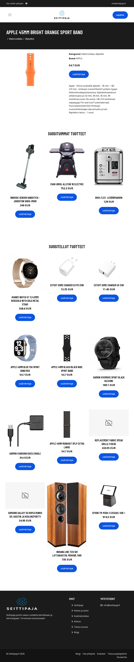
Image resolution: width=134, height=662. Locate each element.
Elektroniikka (15, 38)
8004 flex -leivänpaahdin (108, 197)
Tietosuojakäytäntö (117, 653)
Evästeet (101, 653)
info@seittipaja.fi (119, 3)
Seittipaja (78, 605)
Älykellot (29, 38)
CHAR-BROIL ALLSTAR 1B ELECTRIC (67, 184)
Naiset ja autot (81, 610)
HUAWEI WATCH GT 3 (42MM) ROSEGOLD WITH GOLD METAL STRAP (25, 300)
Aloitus (77, 621)
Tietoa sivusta (81, 627)
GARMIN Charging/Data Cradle (25, 453)
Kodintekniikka (81, 616)
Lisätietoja (79, 74)
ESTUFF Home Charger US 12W (109, 285)
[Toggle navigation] (9, 14)
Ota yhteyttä (89, 653)
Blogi (76, 632)
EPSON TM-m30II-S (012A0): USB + (108, 512)
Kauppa (120, 15)
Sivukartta (122, 657)
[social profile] (26, 3)
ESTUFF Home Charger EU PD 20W (67, 285)
